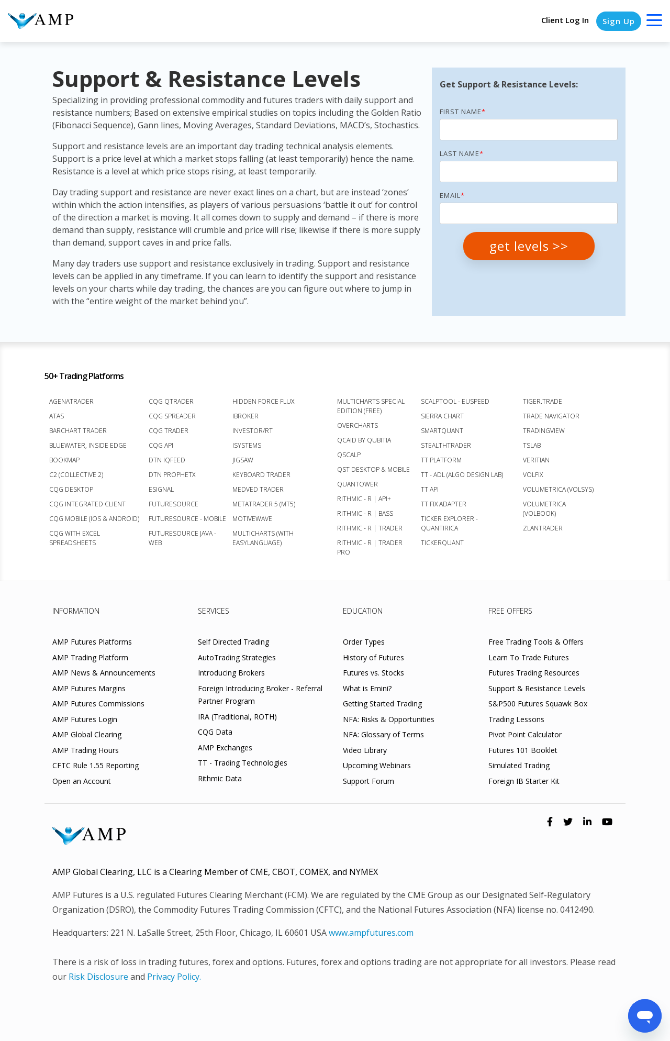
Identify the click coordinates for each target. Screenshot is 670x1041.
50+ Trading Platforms (84, 376)
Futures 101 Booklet (522, 750)
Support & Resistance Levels (536, 688)
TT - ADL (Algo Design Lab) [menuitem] (462, 474)
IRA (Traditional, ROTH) (237, 717)
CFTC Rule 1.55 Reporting (95, 765)
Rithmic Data (220, 778)
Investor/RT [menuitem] (252, 430)
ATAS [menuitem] (56, 416)
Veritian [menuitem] (536, 460)
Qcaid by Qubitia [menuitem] (364, 440)
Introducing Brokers (231, 673)
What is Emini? (367, 688)
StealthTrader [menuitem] (446, 445)
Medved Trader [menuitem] (258, 489)
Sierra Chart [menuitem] (442, 416)
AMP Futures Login (84, 719)
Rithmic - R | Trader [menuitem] (370, 528)
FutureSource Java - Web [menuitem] (182, 538)
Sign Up (618, 21)
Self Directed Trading (233, 642)
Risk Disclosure (98, 976)
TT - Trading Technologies (242, 763)
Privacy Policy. (174, 976)
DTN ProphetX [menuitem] (172, 474)
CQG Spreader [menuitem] (172, 416)
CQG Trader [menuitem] (168, 430)
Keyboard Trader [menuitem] (261, 474)
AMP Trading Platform (90, 657)
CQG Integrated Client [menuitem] (87, 504)
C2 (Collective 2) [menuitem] (76, 474)
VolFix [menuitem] (533, 474)
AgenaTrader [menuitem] (71, 401)
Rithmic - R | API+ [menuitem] (364, 498)
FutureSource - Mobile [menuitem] (187, 518)
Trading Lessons (516, 719)
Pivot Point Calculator (525, 734)
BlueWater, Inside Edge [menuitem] (88, 445)
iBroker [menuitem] (245, 416)
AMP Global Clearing (86, 734)
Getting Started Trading (382, 703)
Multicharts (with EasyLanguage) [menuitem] (263, 538)
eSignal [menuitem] (161, 489)
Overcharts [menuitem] (357, 425)
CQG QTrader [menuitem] (171, 401)
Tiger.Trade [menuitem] (542, 401)
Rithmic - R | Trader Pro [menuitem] (370, 547)
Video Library (365, 750)
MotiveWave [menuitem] (252, 518)
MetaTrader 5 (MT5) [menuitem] (263, 504)
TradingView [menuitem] (544, 430)
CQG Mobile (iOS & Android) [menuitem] (94, 518)
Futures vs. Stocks (373, 673)
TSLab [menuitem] (532, 445)
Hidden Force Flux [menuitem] (263, 401)
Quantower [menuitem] (357, 484)
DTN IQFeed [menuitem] (167, 460)
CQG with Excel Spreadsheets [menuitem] (74, 538)
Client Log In (565, 20)
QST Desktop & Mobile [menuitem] (373, 469)
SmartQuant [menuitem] (442, 430)
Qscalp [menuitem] (349, 454)
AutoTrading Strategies (237, 657)
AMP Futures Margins (89, 688)
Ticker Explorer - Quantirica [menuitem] (449, 523)
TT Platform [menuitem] (441, 460)
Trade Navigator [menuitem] (551, 416)
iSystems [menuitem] (246, 445)
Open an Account (81, 781)
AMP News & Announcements (103, 673)
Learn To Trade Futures (528, 657)
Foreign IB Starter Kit (524, 781)
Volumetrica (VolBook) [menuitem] (544, 509)
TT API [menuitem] (430, 489)
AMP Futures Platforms (92, 642)
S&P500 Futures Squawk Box (537, 703)
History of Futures (373, 657)
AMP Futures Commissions (98, 703)
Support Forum (368, 781)
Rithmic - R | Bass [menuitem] (365, 513)
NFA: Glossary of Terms (383, 734)
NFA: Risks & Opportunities (388, 719)
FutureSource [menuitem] (173, 504)
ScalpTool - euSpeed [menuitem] (455, 401)
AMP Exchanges (225, 747)
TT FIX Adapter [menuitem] (443, 504)
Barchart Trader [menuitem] (78, 430)
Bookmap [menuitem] (64, 460)
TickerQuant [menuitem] (442, 542)
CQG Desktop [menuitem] (71, 489)
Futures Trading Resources (533, 673)
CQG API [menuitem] (161, 445)
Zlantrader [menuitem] (543, 528)
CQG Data (215, 732)
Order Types (364, 642)
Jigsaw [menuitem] (242, 460)
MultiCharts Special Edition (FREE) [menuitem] (371, 406)
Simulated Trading (519, 765)
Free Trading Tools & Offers (536, 642)
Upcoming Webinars (377, 765)
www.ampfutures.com (371, 932)
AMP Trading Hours (85, 750)
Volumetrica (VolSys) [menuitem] (558, 489)
